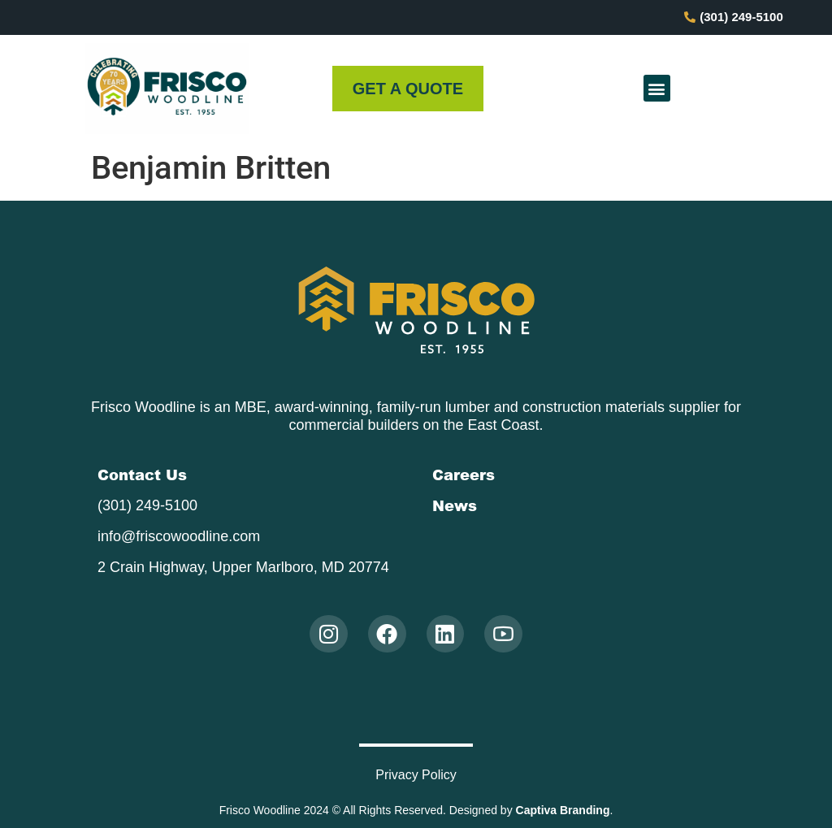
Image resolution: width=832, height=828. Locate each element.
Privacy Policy (416, 775)
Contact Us (142, 474)
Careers (463, 474)
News (454, 505)
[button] (657, 88)
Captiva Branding (563, 810)
